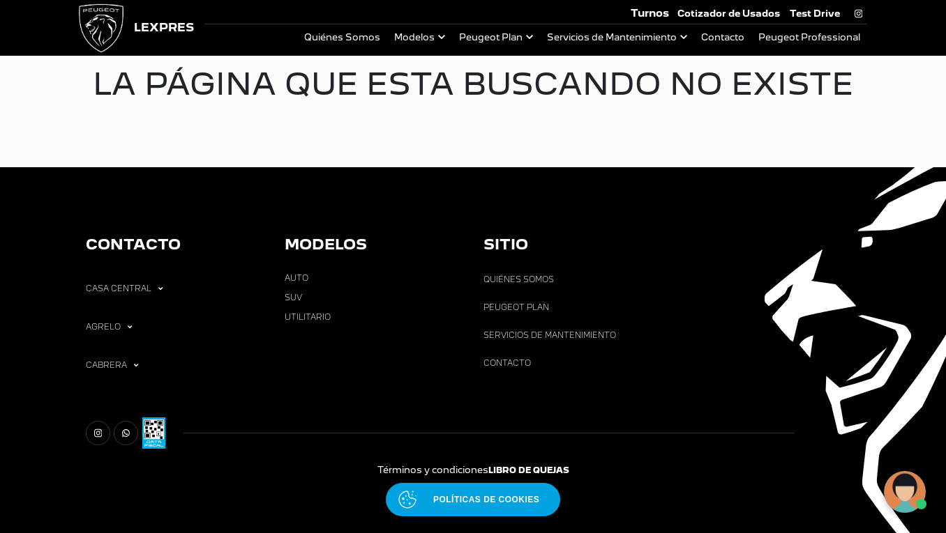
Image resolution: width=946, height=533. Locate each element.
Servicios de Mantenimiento (612, 37)
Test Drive (815, 13)
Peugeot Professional (809, 37)
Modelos (414, 37)
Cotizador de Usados (728, 13)
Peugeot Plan (491, 37)
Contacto (722, 37)
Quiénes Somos (342, 37)
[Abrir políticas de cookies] (473, 499)
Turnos (650, 13)
